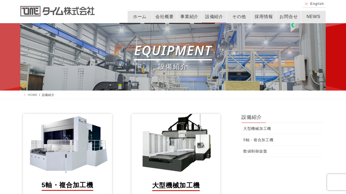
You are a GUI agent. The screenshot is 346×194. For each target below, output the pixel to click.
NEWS (313, 16)
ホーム (140, 16)
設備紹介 (214, 16)
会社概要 (164, 16)
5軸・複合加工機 (258, 140)
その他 (239, 16)
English (317, 4)
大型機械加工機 (257, 128)
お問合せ (289, 16)
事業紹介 (189, 16)
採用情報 (264, 16)
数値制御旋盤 (255, 151)
